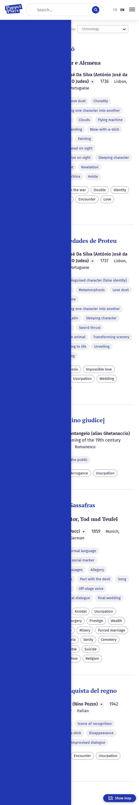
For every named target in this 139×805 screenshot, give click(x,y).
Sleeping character (113, 157)
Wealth (116, 621)
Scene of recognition (94, 723)
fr (115, 10)
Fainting (84, 138)
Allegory (97, 570)
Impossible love (99, 369)
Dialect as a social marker (73, 560)
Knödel (81, 611)
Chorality (100, 101)
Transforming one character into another (86, 110)
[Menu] (92, 82)
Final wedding (109, 598)
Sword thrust (90, 327)
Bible (72, 649)
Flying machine (110, 120)
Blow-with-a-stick (104, 129)
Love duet (77, 101)
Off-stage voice (91, 588)
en (122, 10)
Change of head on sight (72, 148)
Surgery (75, 621)
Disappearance (101, 733)
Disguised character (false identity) (98, 280)
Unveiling (102, 346)
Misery (84, 630)
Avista (93, 176)
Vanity (88, 639)
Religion (92, 658)
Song (122, 579)
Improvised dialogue (88, 742)
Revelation (90, 167)
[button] (132, 10)
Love (107, 199)
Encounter (87, 199)
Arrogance (79, 473)
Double (100, 190)
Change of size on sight (71, 157)
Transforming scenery (111, 337)
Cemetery (108, 639)
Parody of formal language (74, 551)
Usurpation (82, 378)
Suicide (91, 649)
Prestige (96, 621)
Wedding (107, 378)
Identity (120, 190)
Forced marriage (111, 630)
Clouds (84, 120)
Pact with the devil (95, 579)
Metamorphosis (92, 290)
